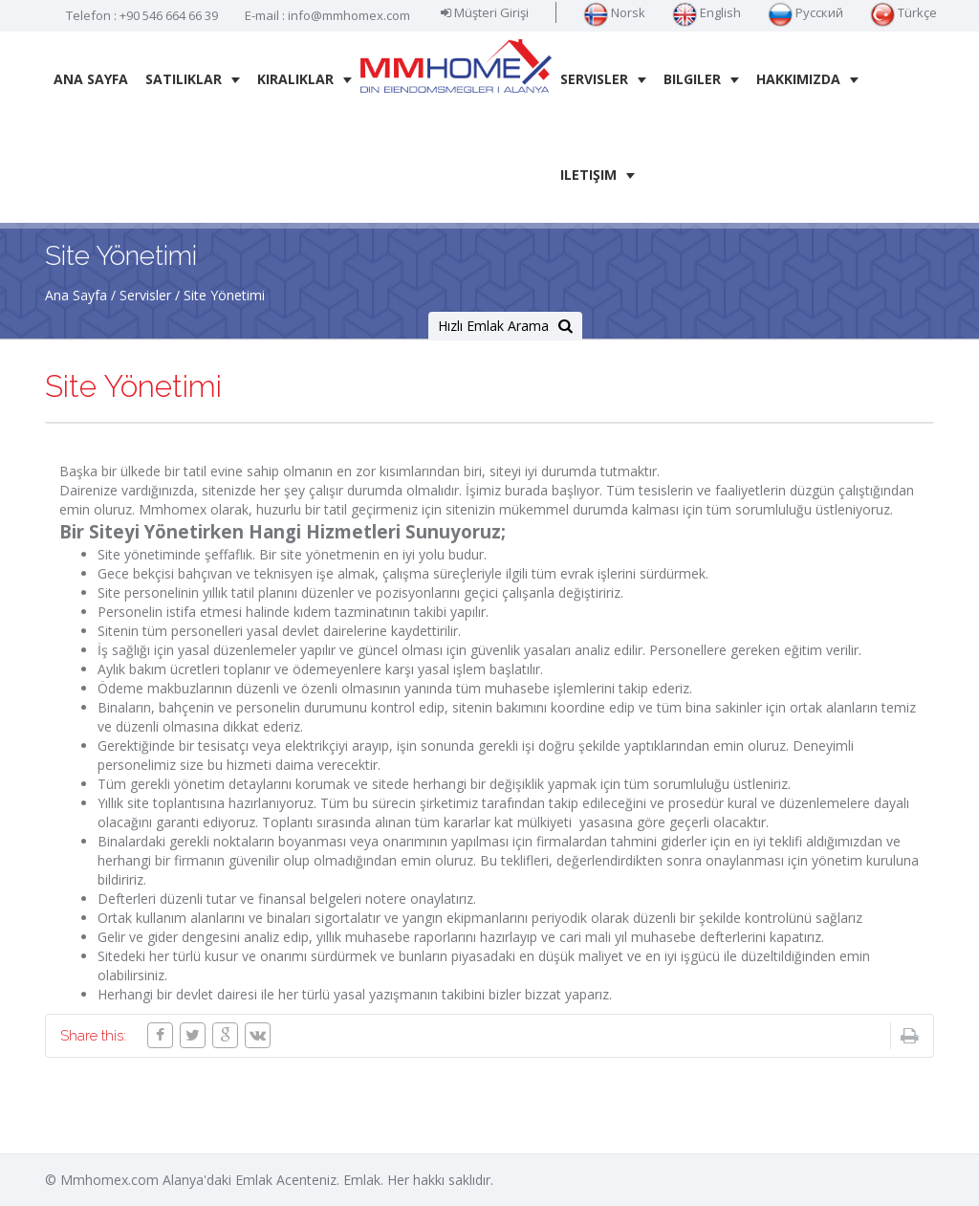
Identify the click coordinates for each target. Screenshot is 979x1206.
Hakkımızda (807, 79)
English (706, 12)
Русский (805, 12)
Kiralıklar (304, 79)
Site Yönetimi (224, 295)
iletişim (597, 174)
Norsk (614, 12)
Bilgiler (701, 79)
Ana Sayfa (91, 79)
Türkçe (903, 12)
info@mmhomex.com (349, 15)
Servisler (603, 79)
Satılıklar (192, 79)
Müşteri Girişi (485, 12)
